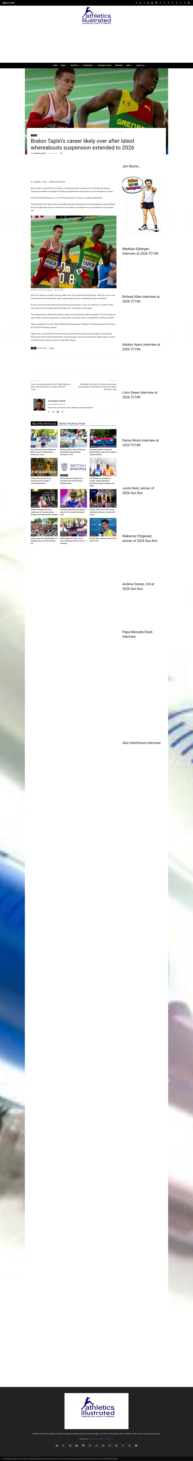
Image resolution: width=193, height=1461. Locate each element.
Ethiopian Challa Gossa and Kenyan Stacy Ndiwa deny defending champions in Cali (72, 452)
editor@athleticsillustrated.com (101, 1439)
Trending (119, 65)
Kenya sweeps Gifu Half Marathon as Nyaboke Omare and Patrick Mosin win (44, 540)
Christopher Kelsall (39, 153)
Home (55, 65)
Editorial (41, 132)
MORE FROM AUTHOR (72, 423)
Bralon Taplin (42, 348)
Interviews (88, 65)
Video (129, 65)
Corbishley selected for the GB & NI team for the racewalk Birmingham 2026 (72, 512)
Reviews (75, 65)
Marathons (64, 446)
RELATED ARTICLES (44, 423)
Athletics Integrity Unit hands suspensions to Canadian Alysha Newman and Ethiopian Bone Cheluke (44, 512)
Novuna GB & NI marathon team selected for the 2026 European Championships (71, 480)
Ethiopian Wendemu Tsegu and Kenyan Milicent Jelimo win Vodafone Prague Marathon (103, 452)
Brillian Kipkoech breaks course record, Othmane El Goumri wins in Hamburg (72, 540)
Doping (51, 348)
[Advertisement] (96, 44)
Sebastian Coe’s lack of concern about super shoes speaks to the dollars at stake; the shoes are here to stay (97, 386)
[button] (136, 3)
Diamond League (105, 65)
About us (141, 65)
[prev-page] (32, 548)
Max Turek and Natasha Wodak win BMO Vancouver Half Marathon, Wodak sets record (43, 452)
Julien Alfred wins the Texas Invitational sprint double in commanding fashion (41, 480)
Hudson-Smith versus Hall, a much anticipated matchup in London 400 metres (102, 512)
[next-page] (36, 548)
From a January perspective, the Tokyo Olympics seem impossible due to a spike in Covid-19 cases (50, 386)
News (64, 65)
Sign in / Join (8, 2)
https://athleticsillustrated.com (57, 404)
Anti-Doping (50, 132)
